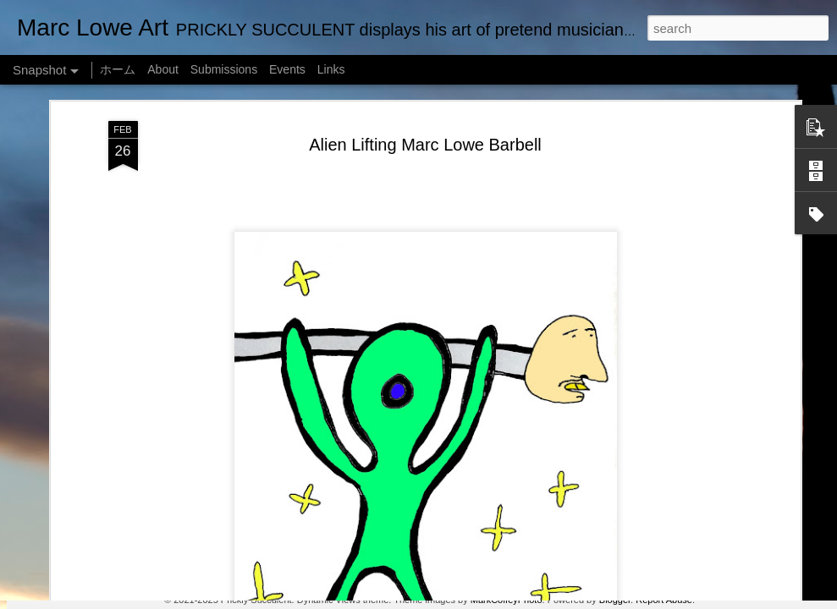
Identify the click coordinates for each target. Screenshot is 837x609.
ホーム (117, 69)
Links (331, 69)
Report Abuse (664, 600)
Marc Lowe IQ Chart (524, 530)
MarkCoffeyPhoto (506, 600)
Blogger (615, 600)
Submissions (223, 69)
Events (287, 69)
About (163, 69)
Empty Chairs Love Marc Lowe (111, 530)
